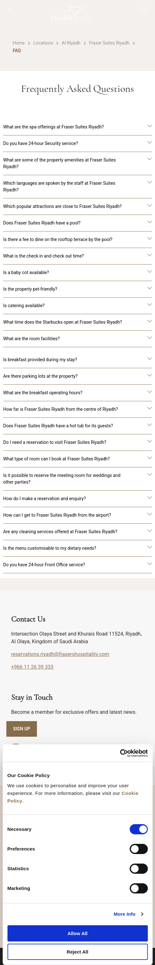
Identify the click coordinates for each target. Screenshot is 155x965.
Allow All (77, 933)
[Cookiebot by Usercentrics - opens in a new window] (120, 753)
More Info (124, 914)
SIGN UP (21, 728)
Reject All (77, 952)
